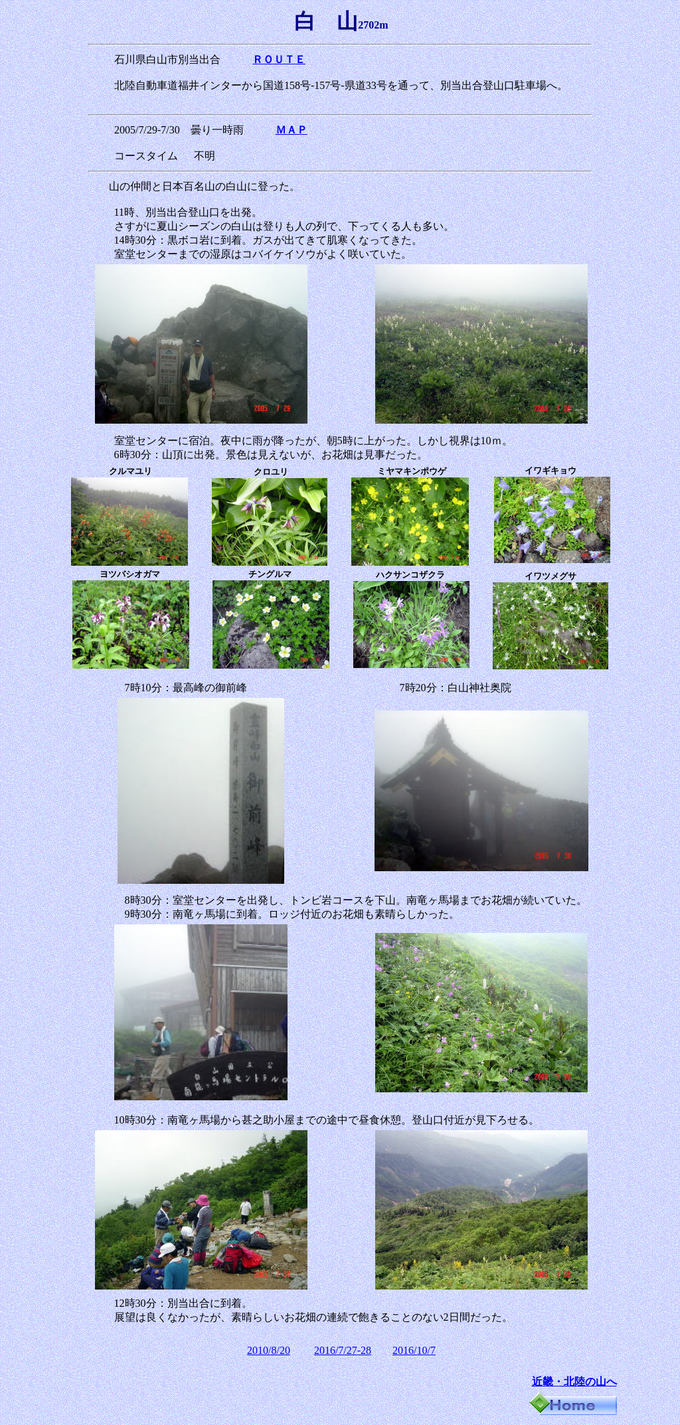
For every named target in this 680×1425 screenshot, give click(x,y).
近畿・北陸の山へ (574, 1381)
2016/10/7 (414, 1350)
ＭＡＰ (291, 129)
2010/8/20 (268, 1350)
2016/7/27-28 (342, 1350)
